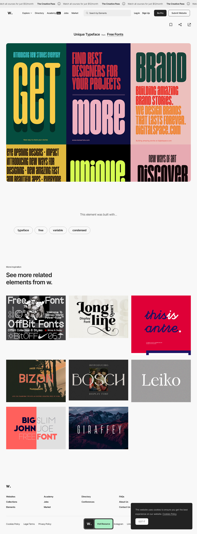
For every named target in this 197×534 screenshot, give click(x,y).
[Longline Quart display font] (98, 317)
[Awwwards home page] (89, 523)
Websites (10, 496)
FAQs (121, 496)
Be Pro (160, 13)
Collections (11, 501)
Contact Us (124, 507)
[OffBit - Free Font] (36, 318)
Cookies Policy (13, 524)
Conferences (88, 501)
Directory (39, 13)
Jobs (66, 13)
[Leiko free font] (161, 381)
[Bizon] (36, 381)
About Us (123, 501)
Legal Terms (29, 524)
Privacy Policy (44, 524)
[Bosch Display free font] (98, 380)
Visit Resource (103, 524)
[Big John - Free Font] (36, 428)
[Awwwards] (10, 13)
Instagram (118, 524)
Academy (54, 13)
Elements (10, 507)
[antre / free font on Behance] (161, 325)
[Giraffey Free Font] (98, 428)
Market (75, 13)
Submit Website (179, 13)
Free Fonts (115, 34)
